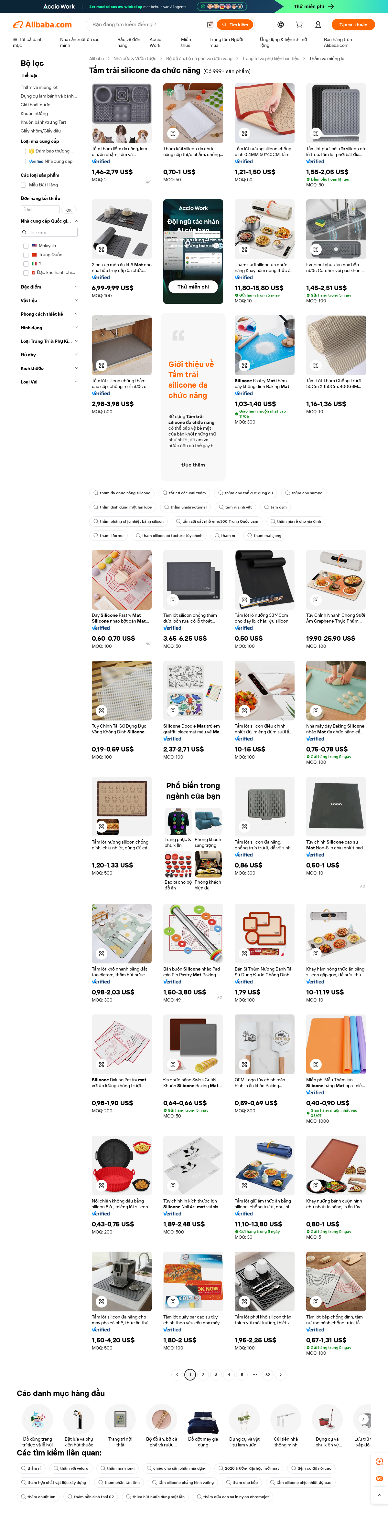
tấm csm (275, 507)
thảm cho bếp (242, 1482)
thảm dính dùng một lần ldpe (122, 507)
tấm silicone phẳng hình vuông (183, 1482)
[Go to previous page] (177, 1375)
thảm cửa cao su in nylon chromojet (233, 1496)
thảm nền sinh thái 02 (91, 1496)
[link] (379, 1461)
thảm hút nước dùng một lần (155, 1496)
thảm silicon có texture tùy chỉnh (169, 535)
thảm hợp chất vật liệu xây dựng (53, 1482)
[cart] (300, 25)
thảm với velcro (71, 1468)
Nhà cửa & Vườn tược (134, 58)
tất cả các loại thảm (184, 493)
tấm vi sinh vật (235, 507)
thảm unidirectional (185, 507)
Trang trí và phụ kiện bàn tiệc (271, 58)
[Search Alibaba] (146, 24)
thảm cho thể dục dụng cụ (245, 493)
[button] (210, 24)
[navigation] (49, 717)
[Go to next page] (280, 1375)
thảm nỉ (225, 535)
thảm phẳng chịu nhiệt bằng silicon (128, 521)
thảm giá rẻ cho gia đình (296, 521)
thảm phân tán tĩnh (119, 1482)
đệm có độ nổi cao (311, 1468)
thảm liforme (108, 535)
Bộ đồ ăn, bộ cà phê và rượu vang (199, 58)
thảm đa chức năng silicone (121, 493)
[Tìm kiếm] (235, 24)
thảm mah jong (264, 535)
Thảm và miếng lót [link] (327, 58)
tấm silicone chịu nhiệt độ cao (300, 1482)
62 (267, 1374)
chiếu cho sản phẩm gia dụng (176, 1468)
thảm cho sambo (303, 493)
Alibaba (96, 58)
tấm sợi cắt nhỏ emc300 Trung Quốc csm (217, 521)
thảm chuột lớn (38, 1496)
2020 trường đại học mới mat (249, 1468)
